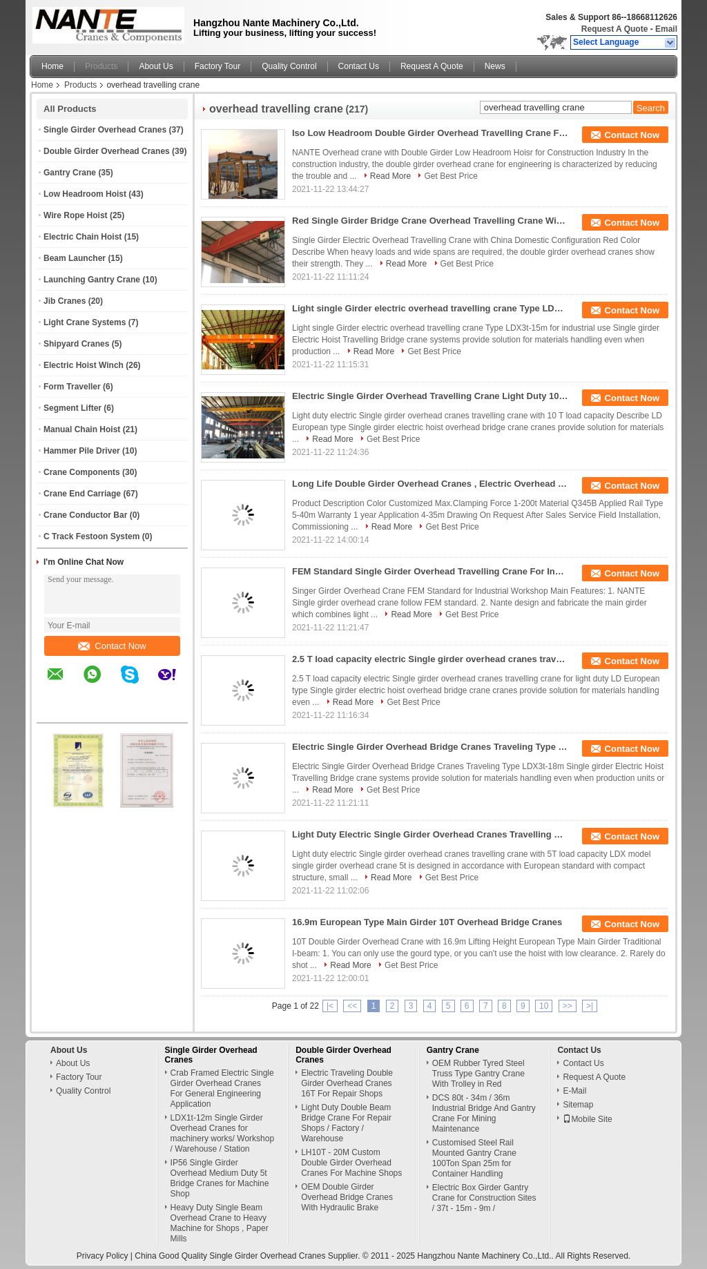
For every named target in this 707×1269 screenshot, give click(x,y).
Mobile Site (587, 1119)
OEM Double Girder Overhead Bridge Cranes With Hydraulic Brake (347, 1197)
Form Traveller (72, 386)
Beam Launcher (74, 258)
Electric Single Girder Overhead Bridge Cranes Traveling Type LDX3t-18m (430, 747)
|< (330, 1006)
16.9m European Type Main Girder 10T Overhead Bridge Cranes (427, 922)
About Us (156, 66)
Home (52, 66)
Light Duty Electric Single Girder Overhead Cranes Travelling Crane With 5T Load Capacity (430, 834)
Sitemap (578, 1105)
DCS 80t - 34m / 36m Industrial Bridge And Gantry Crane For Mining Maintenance (484, 1113)
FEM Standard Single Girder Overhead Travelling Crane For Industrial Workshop (430, 571)
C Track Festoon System (91, 536)
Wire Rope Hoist (75, 215)
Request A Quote (614, 29)
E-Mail (574, 1091)
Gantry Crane (69, 172)
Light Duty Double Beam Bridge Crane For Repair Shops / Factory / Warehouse (346, 1123)
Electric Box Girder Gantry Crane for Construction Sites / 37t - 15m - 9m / (484, 1198)
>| (589, 1006)
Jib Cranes (64, 301)
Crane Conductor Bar (85, 515)
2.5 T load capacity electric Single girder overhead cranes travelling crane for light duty (430, 659)
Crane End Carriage (82, 493)
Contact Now (112, 646)
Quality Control (289, 66)
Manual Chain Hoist (81, 429)
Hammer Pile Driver (81, 451)
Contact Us (358, 66)
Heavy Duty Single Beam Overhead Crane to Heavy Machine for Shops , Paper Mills (220, 1223)
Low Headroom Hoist (84, 194)
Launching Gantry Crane (91, 279)
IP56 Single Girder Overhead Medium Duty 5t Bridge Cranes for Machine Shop (220, 1178)
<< (352, 1006)
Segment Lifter (72, 408)
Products (101, 66)
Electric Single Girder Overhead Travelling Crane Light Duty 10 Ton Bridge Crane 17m (430, 396)
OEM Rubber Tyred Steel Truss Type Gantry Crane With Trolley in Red (478, 1073)
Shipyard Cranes (76, 344)
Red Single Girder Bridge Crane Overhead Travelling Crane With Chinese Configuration (430, 220)
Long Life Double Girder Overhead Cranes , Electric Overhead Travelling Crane (430, 483)
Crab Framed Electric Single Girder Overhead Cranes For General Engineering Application (222, 1088)
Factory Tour (217, 66)
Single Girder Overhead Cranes (104, 130)
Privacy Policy (102, 1256)
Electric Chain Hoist (82, 237)
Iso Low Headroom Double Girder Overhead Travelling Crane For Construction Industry (430, 133)
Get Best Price (450, 176)
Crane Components (81, 472)
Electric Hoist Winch (83, 365)
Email (666, 29)
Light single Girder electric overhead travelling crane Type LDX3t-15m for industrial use (430, 308)
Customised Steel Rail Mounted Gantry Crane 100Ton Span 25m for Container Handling (474, 1158)
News (495, 66)
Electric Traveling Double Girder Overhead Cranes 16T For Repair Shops (347, 1083)
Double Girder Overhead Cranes (106, 151)
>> (567, 1006)
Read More (390, 176)
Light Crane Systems (84, 322)
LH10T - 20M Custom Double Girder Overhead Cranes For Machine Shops (351, 1162)
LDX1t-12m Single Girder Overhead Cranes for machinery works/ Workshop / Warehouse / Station (223, 1133)
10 (543, 1006)
